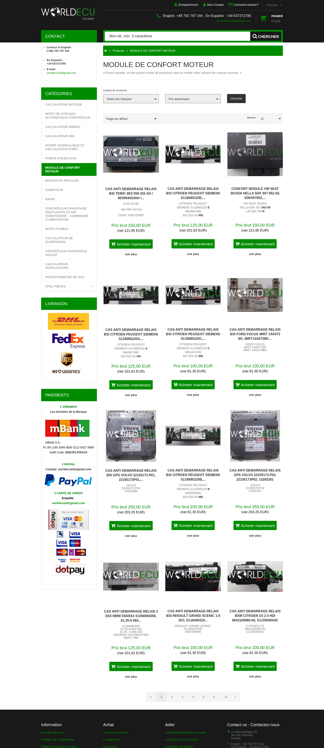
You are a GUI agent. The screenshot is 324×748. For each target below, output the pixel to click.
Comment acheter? (243, 4)
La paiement (111, 739)
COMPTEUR (54, 190)
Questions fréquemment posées (185, 732)
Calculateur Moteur (63, 104)
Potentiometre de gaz (64, 277)
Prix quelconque (179, 99)
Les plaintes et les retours (181, 739)
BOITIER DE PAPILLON (62, 180)
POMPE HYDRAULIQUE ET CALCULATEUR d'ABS (65, 147)
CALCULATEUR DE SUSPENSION (59, 239)
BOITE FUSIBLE (56, 229)
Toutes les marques (119, 99)
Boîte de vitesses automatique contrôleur (67, 115)
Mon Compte (213, 4)
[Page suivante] (235, 697)
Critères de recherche (115, 90)
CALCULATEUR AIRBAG (62, 126)
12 (262, 118)
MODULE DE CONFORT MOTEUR (62, 169)
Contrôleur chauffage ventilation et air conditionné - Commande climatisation (66, 214)
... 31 (224, 697)
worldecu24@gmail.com (234, 20)
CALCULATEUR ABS (60, 136)
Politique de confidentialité (58, 739)
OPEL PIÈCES (55, 286)
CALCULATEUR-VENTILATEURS (57, 265)
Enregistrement (186, 4)
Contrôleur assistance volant (66, 252)
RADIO (50, 199)
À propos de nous (52, 732)
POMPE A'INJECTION (60, 158)
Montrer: (251, 117)
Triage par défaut (116, 118)
